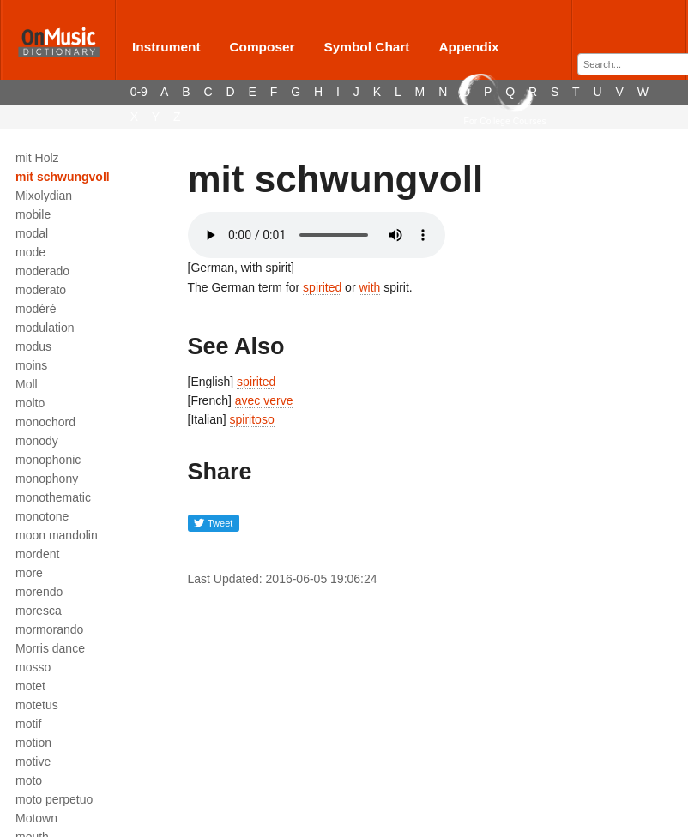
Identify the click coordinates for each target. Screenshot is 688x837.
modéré (35, 309)
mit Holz (37, 158)
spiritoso (252, 419)
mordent (37, 554)
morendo (39, 592)
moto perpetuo (54, 799)
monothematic (53, 497)
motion (33, 743)
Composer (261, 46)
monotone (42, 516)
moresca (38, 610)
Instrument (166, 46)
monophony (46, 478)
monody (36, 441)
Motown (36, 818)
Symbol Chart (366, 46)
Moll (26, 384)
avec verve (264, 400)
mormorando (49, 629)
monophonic (48, 460)
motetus (36, 705)
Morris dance (50, 648)
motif (28, 724)
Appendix (468, 46)
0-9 (139, 92)
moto (28, 780)
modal (31, 233)
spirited (322, 287)
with (369, 287)
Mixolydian (43, 195)
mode (30, 252)
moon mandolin (56, 535)
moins (31, 365)
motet (30, 686)
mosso (33, 667)
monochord (45, 422)
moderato (40, 290)
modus (33, 346)
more (29, 573)
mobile (33, 214)
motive (33, 761)
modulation (45, 327)
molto (30, 403)
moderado (42, 271)
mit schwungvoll (62, 177)
